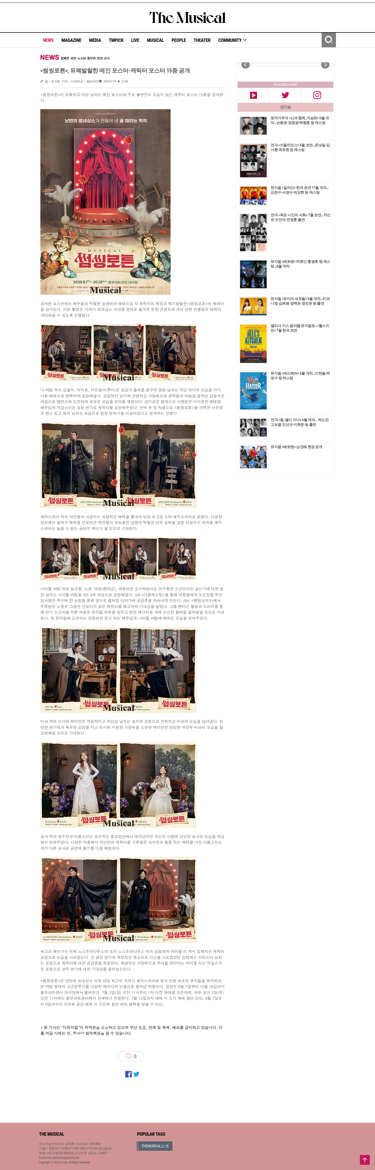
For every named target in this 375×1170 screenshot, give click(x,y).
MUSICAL (155, 40)
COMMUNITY (232, 40)
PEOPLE (179, 40)
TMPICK (116, 40)
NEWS (48, 40)
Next (325, 65)
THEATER (202, 40)
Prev (245, 65)
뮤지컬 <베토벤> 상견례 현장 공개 (296, 447)
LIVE (135, 40)
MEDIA (95, 40)
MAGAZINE (71, 40)
